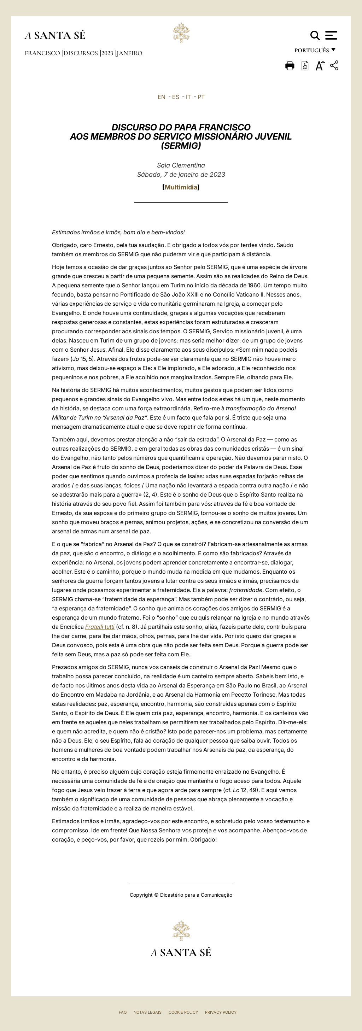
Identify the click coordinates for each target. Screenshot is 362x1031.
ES (175, 96)
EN (161, 96)
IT (188, 96)
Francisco (43, 53)
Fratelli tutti (100, 626)
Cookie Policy (183, 1012)
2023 (108, 53)
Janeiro (129, 53)
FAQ (123, 1012)
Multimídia (181, 187)
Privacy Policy (221, 1012)
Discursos (81, 53)
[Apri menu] (330, 35)
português (311, 52)
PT (201, 96)
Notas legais (148, 1012)
